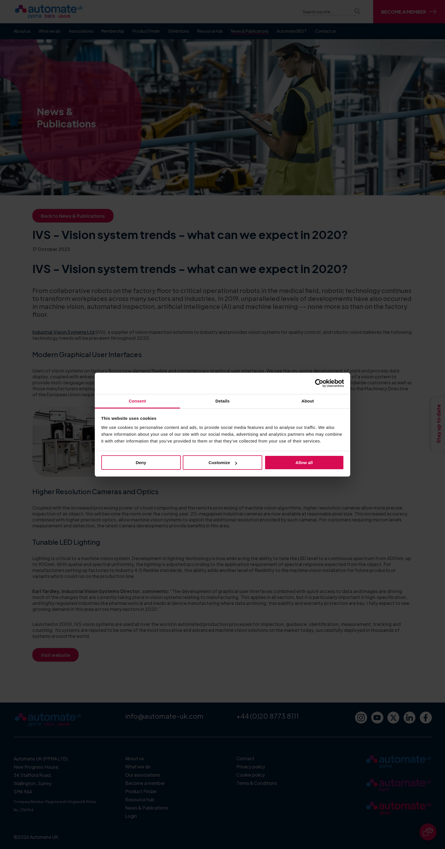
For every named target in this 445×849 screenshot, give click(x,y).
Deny (141, 462)
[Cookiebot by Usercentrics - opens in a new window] (319, 383)
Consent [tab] (137, 401)
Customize (223, 462)
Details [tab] (222, 401)
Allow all (304, 462)
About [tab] (307, 401)
